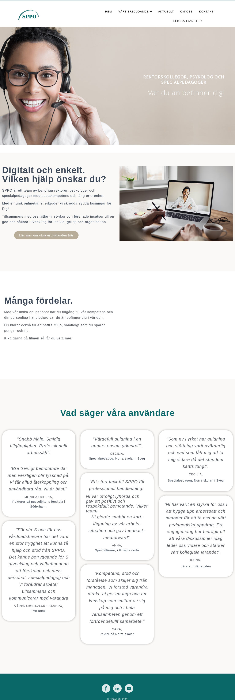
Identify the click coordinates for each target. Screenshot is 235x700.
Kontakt (206, 11)
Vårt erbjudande (135, 11)
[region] (117, 86)
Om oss (186, 11)
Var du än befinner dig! (186, 92)
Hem (108, 11)
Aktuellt (166, 11)
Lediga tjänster (187, 21)
